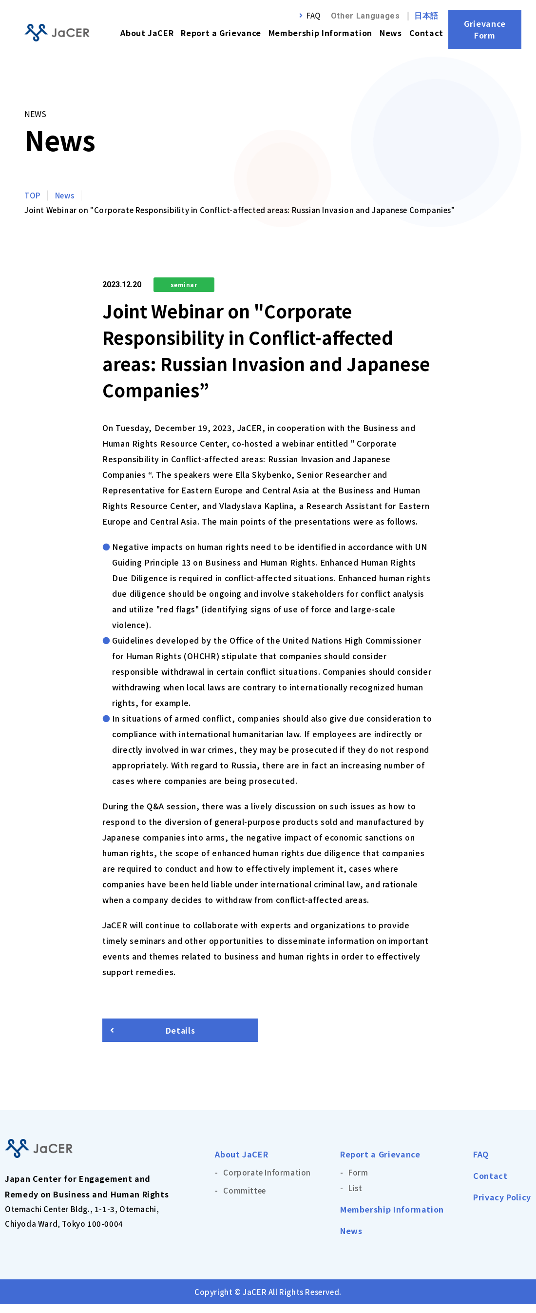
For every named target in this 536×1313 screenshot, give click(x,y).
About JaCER (146, 33)
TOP (32, 195)
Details (180, 1034)
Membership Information (320, 33)
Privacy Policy (502, 1206)
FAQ (313, 15)
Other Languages (365, 15)
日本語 (426, 15)
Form (358, 1181)
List (355, 1197)
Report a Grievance (221, 33)
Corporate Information (267, 1181)
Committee (244, 1199)
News (391, 33)
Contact (426, 33)
